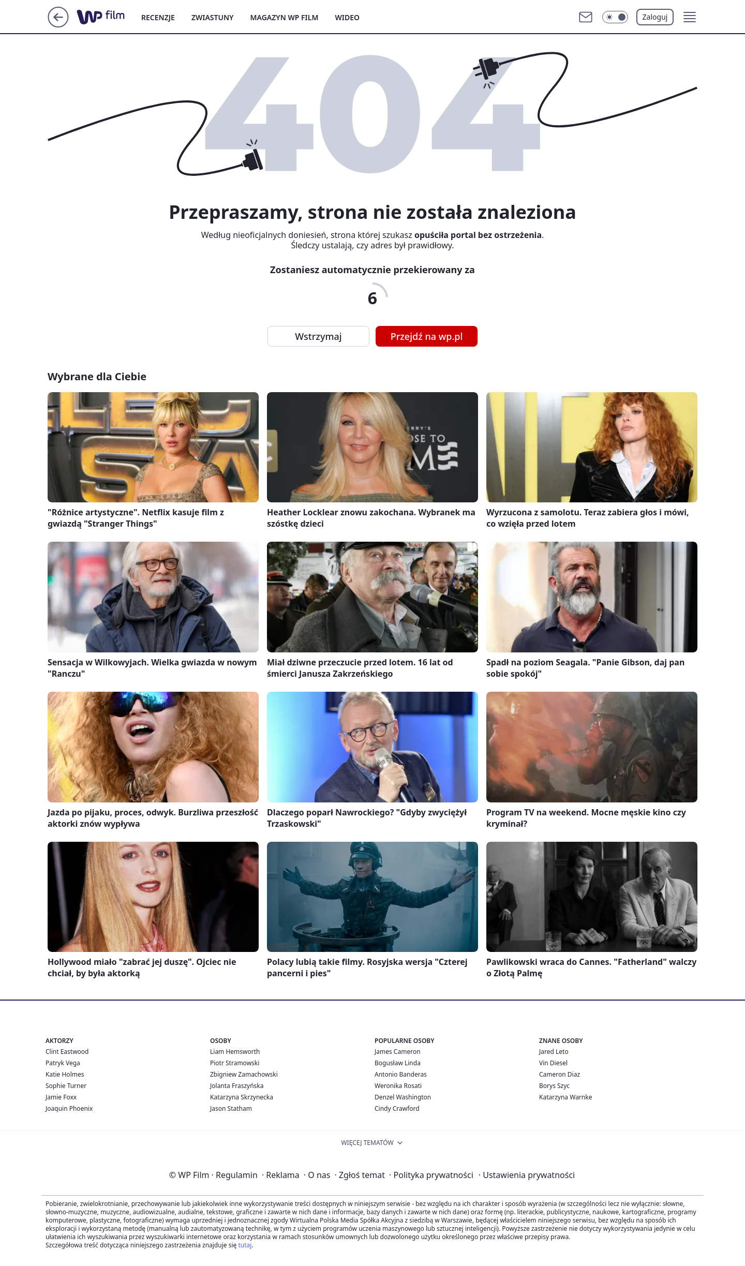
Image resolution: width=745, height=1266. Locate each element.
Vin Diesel (553, 1063)
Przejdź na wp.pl (427, 336)
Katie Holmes (65, 1074)
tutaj (244, 1245)
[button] (689, 17)
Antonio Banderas (401, 1074)
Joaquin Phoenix (69, 1108)
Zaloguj (655, 17)
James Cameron (398, 1051)
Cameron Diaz (559, 1074)
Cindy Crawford (397, 1108)
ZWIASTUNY (212, 17)
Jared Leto (554, 1051)
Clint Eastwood (67, 1051)
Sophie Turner (66, 1085)
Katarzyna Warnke (565, 1097)
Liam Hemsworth (235, 1051)
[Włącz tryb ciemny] (615, 17)
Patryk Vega (63, 1063)
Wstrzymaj (318, 336)
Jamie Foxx (61, 1097)
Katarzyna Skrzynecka (241, 1097)
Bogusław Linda (398, 1063)
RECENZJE (158, 17)
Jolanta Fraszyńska (236, 1085)
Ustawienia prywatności (527, 1175)
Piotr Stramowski (234, 1063)
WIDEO (347, 17)
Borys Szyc (554, 1085)
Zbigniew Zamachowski (244, 1074)
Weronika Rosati (398, 1085)
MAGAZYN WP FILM (284, 17)
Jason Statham (231, 1108)
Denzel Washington (403, 1097)
